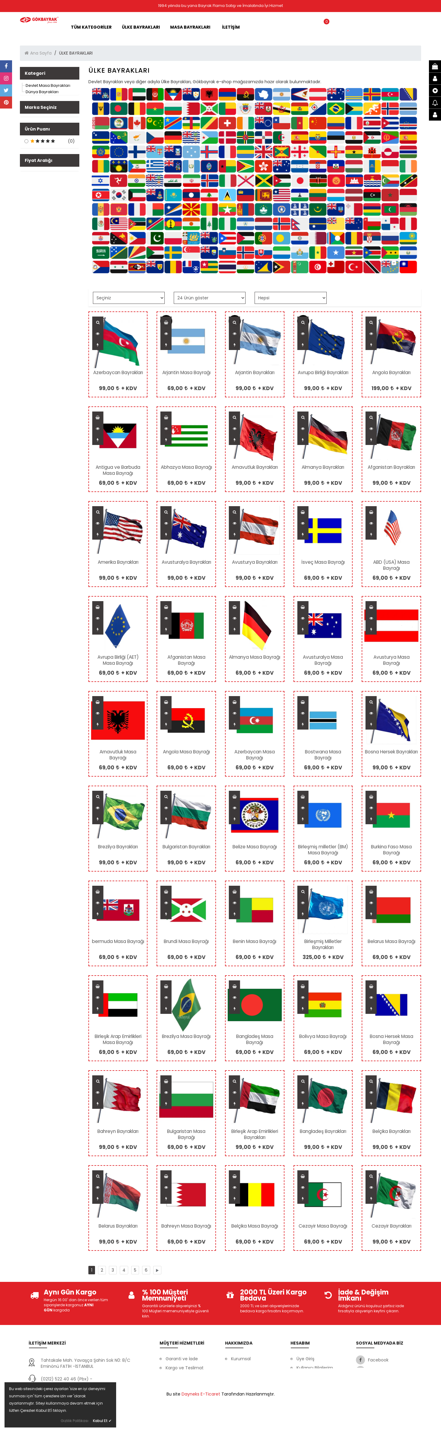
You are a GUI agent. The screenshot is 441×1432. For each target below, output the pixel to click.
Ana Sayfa (41, 53)
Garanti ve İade (182, 1359)
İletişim (238, 1386)
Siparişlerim (308, 1377)
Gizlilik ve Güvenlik (184, 1386)
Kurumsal (241, 1359)
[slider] (24, 240)
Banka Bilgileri (245, 1368)
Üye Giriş (305, 1359)
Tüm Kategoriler (93, 27)
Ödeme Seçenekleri (186, 1395)
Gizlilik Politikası (74, 1420)
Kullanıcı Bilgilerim (315, 1368)
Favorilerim (308, 1386)
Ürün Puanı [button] (37, 138)
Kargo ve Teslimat (185, 1368)
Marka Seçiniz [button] (41, 107)
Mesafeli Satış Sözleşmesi (311, 1399)
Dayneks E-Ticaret (201, 1423)
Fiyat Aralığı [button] (38, 215)
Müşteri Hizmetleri (184, 1377)
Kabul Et (102, 1420)
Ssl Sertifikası (244, 1377)
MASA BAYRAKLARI (192, 27)
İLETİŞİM (231, 27)
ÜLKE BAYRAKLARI (143, 27)
